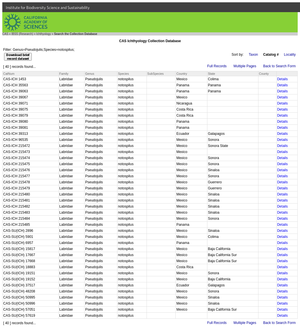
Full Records (216, 66)
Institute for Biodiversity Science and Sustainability (48, 7)
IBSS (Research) (22, 34)
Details (282, 79)
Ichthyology (43, 34)
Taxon (253, 55)
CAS (5, 34)
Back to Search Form (279, 66)
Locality (290, 55)
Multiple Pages (245, 66)
